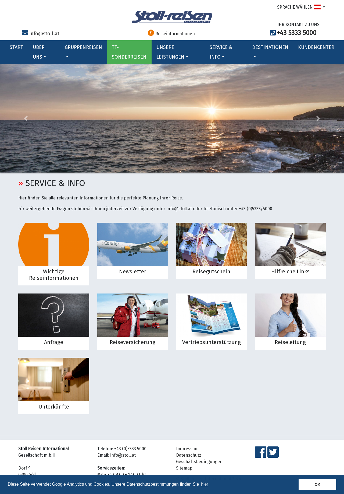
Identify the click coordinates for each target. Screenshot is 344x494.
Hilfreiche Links (290, 271)
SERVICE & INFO (221, 52)
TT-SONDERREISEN (129, 52)
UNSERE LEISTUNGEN (172, 52)
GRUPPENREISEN (83, 50)
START (16, 47)
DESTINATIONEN (270, 50)
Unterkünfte (53, 406)
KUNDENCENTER (316, 47)
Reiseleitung (290, 342)
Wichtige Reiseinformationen (53, 274)
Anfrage (53, 342)
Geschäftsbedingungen (199, 461)
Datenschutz (188, 455)
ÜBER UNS (39, 52)
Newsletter (132, 271)
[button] (26, 118)
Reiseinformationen (171, 33)
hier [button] (204, 484)
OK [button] (317, 484)
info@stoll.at (44, 34)
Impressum (187, 448)
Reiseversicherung (132, 342)
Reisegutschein (211, 271)
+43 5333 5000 (296, 33)
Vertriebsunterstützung (211, 342)
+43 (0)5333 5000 (130, 448)
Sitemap (184, 468)
